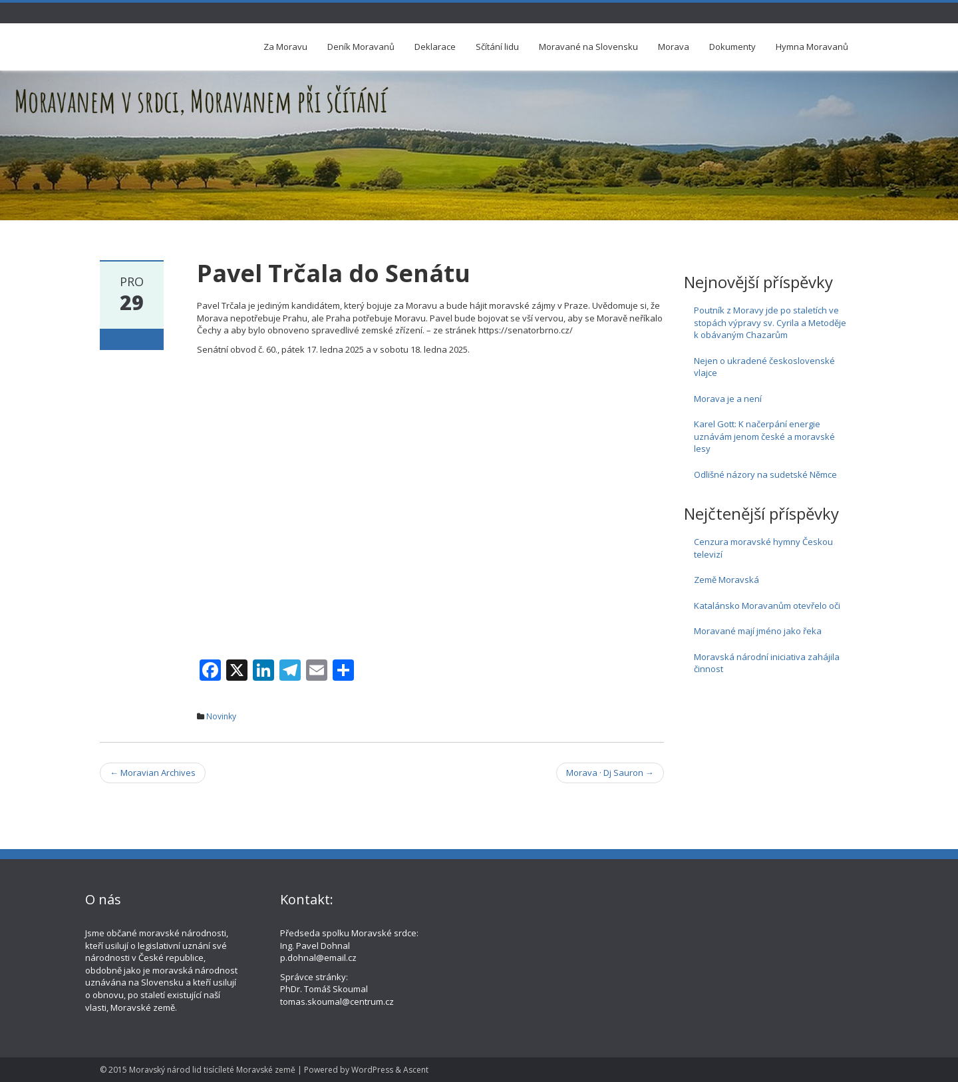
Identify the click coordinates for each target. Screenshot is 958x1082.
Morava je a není (728, 399)
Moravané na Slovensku (588, 47)
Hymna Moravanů (812, 47)
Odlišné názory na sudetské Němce (765, 474)
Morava (673, 47)
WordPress (372, 1069)
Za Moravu (285, 47)
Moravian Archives (153, 773)
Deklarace (435, 47)
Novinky (221, 716)
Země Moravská (726, 580)
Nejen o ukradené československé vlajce (764, 367)
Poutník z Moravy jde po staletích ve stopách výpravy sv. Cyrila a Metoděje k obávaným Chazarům (770, 322)
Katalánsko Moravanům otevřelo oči (767, 606)
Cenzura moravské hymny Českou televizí (763, 548)
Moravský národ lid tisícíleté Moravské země (212, 1069)
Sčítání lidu (497, 47)
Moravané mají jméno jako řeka (758, 631)
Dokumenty (732, 47)
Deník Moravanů (361, 47)
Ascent (415, 1069)
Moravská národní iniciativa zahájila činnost (767, 663)
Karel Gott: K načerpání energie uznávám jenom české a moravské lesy (764, 436)
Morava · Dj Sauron (610, 773)
